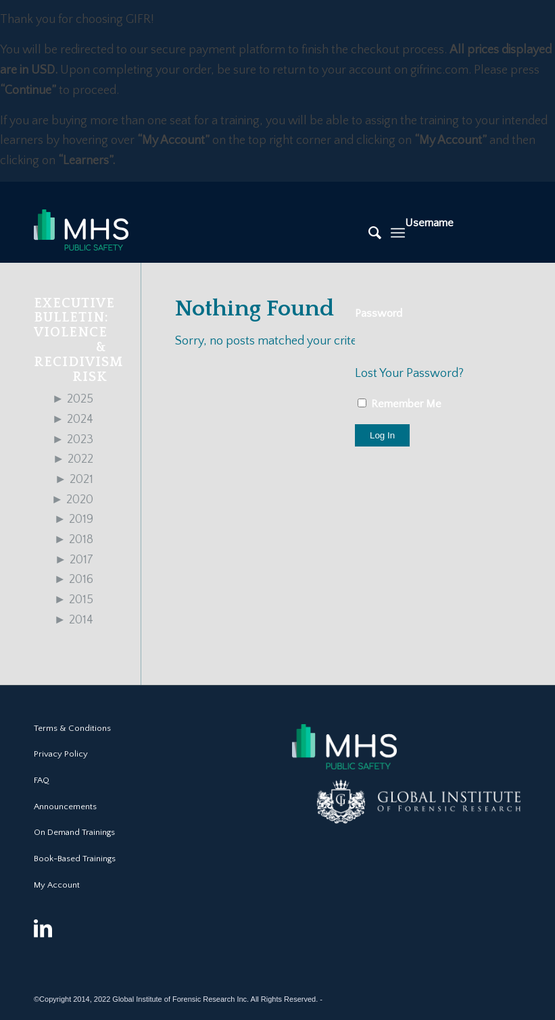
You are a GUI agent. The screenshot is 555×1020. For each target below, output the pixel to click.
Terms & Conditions (72, 728)
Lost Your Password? (409, 373)
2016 (73, 579)
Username (429, 223)
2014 (73, 620)
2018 (73, 539)
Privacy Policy (61, 754)
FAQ (41, 780)
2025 (72, 399)
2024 (72, 419)
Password (378, 313)
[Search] (368, 233)
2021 (74, 479)
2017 (74, 560)
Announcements (65, 806)
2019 (73, 519)
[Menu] (398, 233)
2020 (72, 500)
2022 (73, 459)
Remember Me (399, 404)
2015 (73, 600)
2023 (72, 440)
